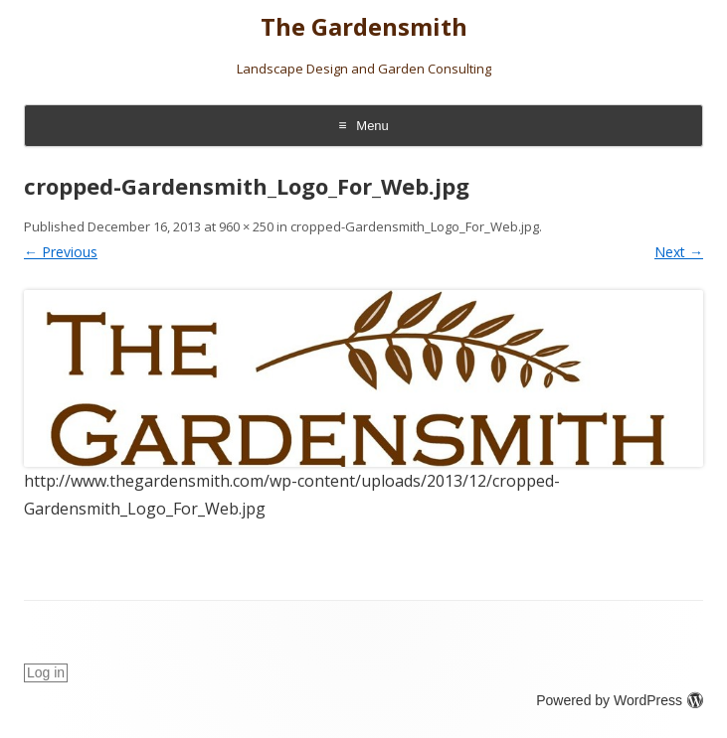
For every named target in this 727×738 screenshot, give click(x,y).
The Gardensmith (364, 27)
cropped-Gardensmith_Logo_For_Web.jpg (414, 226)
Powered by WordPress (619, 700)
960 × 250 (246, 226)
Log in (46, 672)
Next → (678, 251)
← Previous (60, 251)
